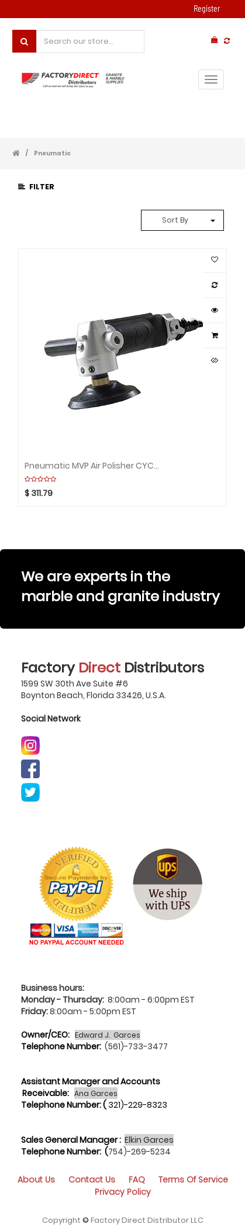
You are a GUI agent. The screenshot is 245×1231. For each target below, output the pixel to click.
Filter (36, 187)
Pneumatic (52, 153)
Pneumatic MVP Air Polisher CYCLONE (93, 465)
